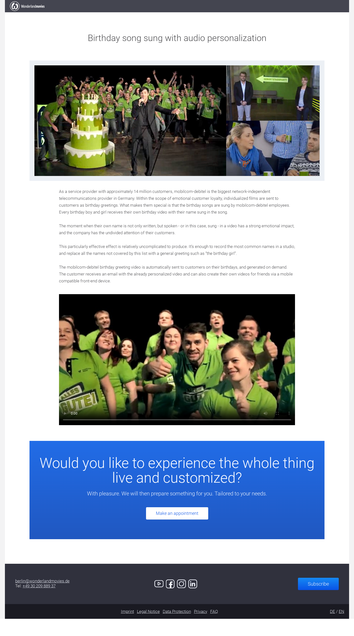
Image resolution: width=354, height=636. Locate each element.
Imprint (127, 628)
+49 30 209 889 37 (39, 603)
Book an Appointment (313, 14)
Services (210, 14)
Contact (266, 14)
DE (332, 628)
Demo (238, 14)
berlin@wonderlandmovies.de (42, 598)
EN (341, 628)
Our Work (148, 14)
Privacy (200, 628)
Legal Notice (148, 628)
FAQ (214, 628)
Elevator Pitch (107, 14)
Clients (179, 14)
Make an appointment (177, 530)
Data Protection (177, 628)
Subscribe (318, 601)
